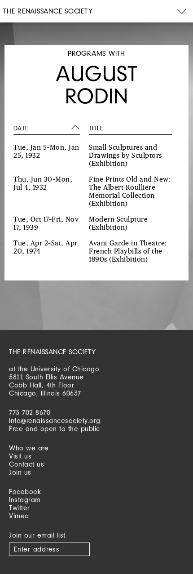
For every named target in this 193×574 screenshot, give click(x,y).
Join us (20, 472)
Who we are (28, 448)
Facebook (25, 491)
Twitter (19, 507)
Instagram (25, 499)
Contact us (26, 464)
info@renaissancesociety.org (55, 420)
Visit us (20, 456)
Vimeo (19, 516)
